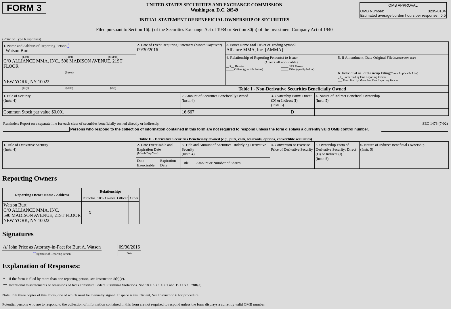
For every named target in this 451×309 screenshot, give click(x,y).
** (34, 253)
